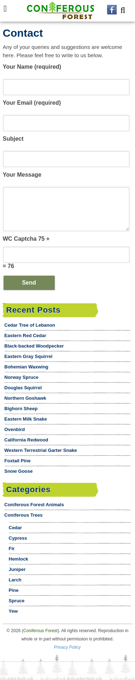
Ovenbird (14, 429)
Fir (12, 548)
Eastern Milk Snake (25, 419)
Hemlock (18, 559)
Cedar (15, 527)
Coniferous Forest (40, 630)
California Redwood (26, 440)
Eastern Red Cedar (25, 335)
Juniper (17, 569)
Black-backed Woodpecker (34, 346)
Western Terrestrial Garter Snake (40, 450)
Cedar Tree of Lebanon (29, 325)
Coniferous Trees (23, 515)
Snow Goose (18, 471)
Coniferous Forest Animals (34, 504)
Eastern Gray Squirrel (28, 356)
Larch (15, 579)
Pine (13, 590)
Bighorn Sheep (20, 408)
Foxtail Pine (17, 460)
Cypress (18, 538)
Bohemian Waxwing (26, 367)
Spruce (16, 600)
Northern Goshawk (25, 398)
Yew (13, 611)
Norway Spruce (21, 377)
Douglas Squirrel (23, 387)
